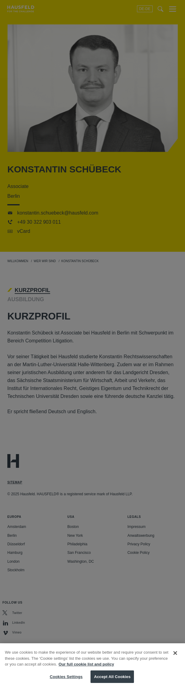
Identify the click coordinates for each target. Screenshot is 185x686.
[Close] (175, 656)
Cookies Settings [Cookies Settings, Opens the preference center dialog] (66, 679)
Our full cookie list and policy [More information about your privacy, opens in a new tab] (86, 667)
